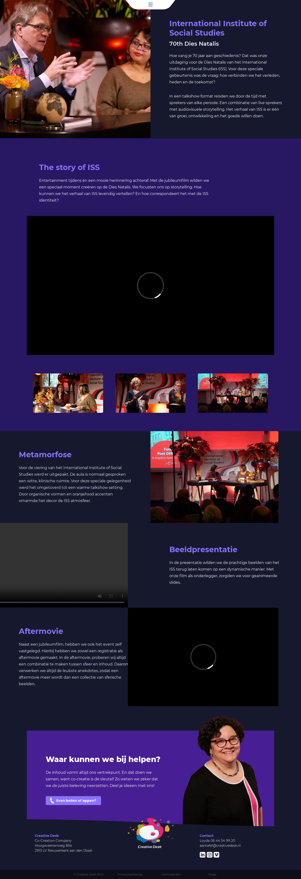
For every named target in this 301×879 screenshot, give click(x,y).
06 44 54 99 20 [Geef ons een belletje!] (223, 840)
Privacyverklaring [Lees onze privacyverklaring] (130, 874)
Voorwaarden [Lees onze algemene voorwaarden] (171, 874)
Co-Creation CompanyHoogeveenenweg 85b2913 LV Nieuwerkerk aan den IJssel (63, 845)
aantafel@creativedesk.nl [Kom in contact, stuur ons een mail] (220, 845)
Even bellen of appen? (76, 800)
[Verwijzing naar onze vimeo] (216, 855)
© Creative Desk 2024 (88, 874)
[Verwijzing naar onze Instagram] (209, 855)
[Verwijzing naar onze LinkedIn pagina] (202, 855)
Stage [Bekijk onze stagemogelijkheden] (212, 874)
